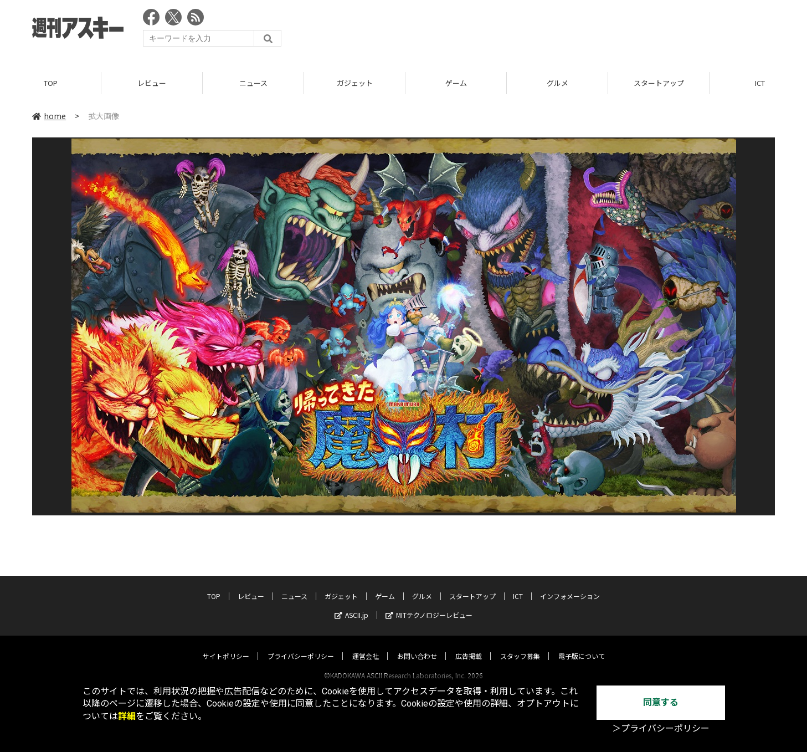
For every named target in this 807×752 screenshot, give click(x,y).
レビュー (151, 83)
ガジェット (355, 83)
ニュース (253, 83)
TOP (51, 83)
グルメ (557, 83)
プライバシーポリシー (301, 645)
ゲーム (456, 83)
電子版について (581, 645)
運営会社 (365, 645)
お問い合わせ (417, 645)
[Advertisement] (573, 30)
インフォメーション (570, 585)
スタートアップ (659, 83)
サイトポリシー (226, 645)
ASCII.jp (351, 604)
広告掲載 (468, 645)
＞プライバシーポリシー (661, 728)
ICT (518, 585)
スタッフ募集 (520, 645)
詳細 (127, 716)
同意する (661, 702)
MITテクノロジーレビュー (428, 604)
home (49, 115)
